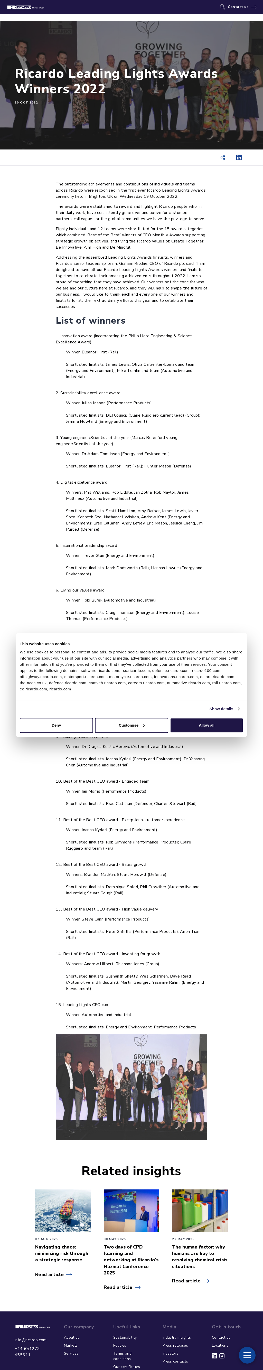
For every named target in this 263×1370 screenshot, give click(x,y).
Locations (220, 1345)
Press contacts (175, 1361)
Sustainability (125, 1337)
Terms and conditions (122, 1356)
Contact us (238, 7)
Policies (119, 1345)
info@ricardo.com (30, 1340)
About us (72, 1337)
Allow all (206, 725)
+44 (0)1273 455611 (27, 1352)
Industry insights (177, 1337)
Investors (170, 1353)
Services (71, 1353)
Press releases (175, 1345)
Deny (56, 725)
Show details (221, 709)
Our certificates (126, 1366)
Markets (71, 1345)
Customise (132, 725)
